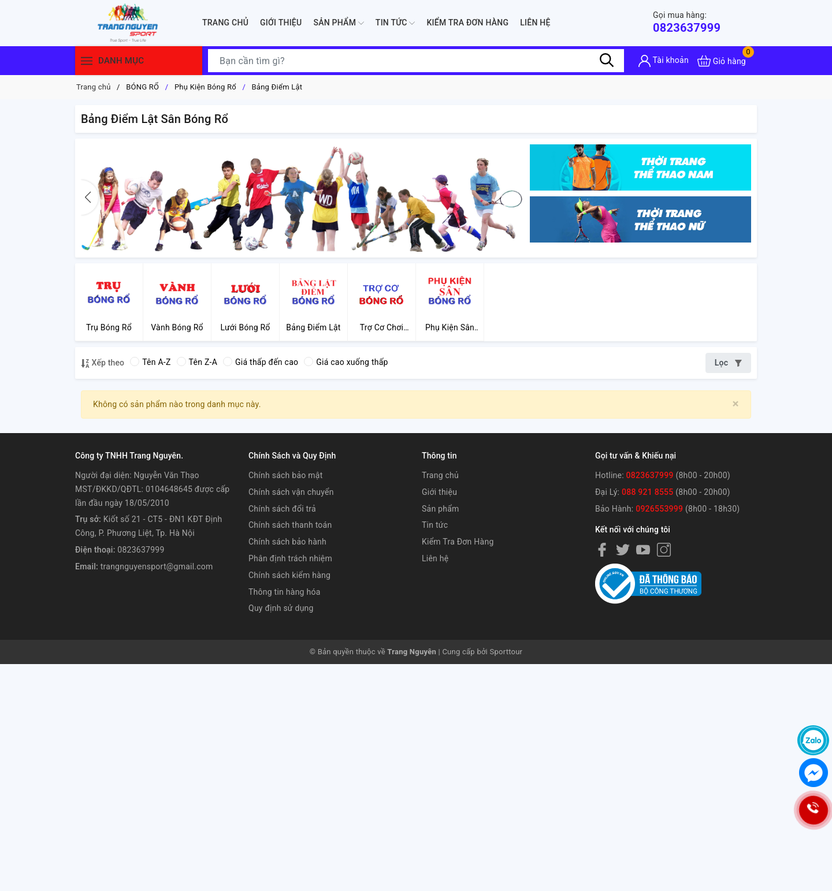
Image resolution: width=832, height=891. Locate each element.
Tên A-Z (150, 362)
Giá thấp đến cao (260, 362)
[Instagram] (664, 550)
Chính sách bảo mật (285, 475)
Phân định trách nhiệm (290, 558)
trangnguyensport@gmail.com (157, 566)
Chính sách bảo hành (287, 541)
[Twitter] (623, 550)
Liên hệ (535, 22)
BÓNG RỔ (142, 87)
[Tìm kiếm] (606, 60)
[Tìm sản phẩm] (416, 60)
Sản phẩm (338, 23)
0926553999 (659, 508)
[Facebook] (602, 550)
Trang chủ (225, 22)
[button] (89, 197)
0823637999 (686, 22)
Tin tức (395, 23)
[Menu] (86, 61)
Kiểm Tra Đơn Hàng (467, 22)
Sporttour (506, 651)
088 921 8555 (648, 492)
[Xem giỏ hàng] (721, 61)
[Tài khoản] (663, 61)
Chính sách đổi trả (282, 508)
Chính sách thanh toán (290, 525)
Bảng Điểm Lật (277, 87)
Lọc (728, 362)
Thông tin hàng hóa (284, 592)
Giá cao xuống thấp (346, 362)
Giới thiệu (281, 22)
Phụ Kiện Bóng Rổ (205, 87)
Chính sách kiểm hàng (289, 575)
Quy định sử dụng (281, 608)
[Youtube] (643, 550)
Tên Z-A (197, 362)
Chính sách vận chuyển (291, 492)
